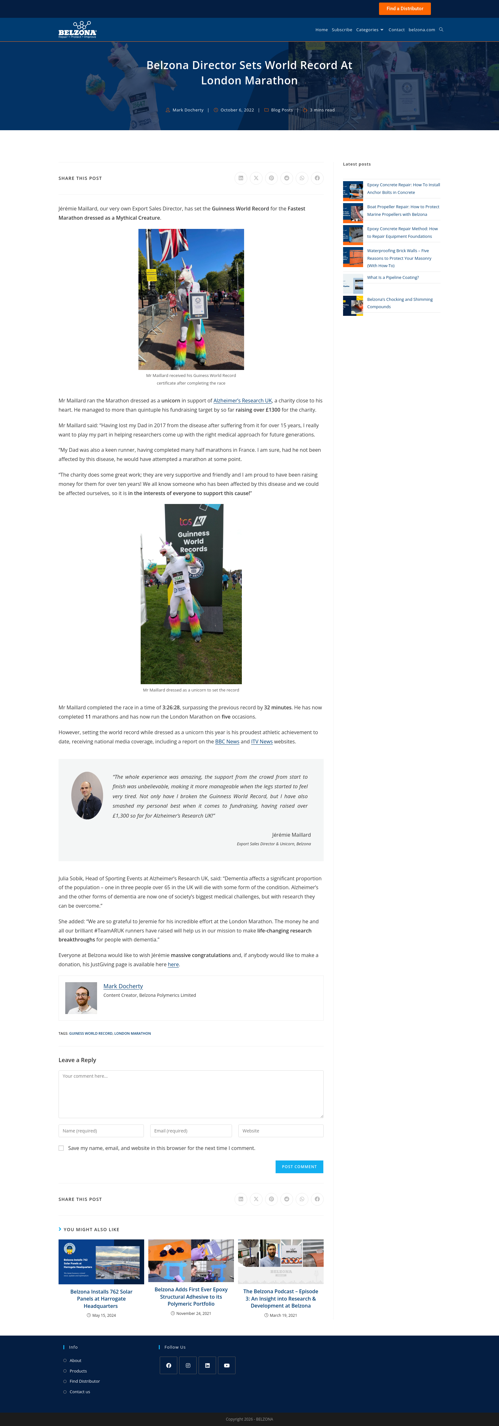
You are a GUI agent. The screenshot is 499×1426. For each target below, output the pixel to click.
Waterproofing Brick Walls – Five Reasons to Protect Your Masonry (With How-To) (399, 258)
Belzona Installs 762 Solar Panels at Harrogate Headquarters (101, 1298)
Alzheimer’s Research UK (243, 400)
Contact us (80, 1391)
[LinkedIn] (207, 1365)
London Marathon (132, 1033)
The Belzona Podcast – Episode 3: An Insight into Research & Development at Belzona (280, 1298)
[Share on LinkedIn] (241, 178)
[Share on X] (256, 178)
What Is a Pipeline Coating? (393, 277)
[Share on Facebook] (317, 178)
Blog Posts (282, 110)
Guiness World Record (90, 1033)
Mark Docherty (187, 110)
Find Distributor (85, 1381)
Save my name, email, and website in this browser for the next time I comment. (161, 1148)
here (173, 964)
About (75, 1360)
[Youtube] (226, 1365)
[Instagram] (188, 1365)
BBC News (227, 741)
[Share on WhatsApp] (302, 178)
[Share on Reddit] (286, 178)
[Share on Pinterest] (271, 178)
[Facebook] (168, 1365)
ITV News (262, 741)
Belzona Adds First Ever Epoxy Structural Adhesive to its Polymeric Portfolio (191, 1296)
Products (78, 1371)
